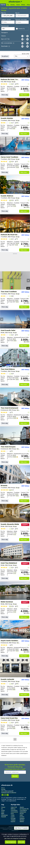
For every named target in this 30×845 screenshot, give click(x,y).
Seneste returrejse (21, 19)
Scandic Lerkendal (7, 679)
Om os (3, 787)
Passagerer (4, 32)
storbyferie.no (15, 830)
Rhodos (22, 813)
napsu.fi (11, 829)
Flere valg (5, 95)
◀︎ (1, 68)
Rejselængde (5, 26)
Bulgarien (22, 818)
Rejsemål (3, 816)
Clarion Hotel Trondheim (9, 157)
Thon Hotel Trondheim (9, 291)
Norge (13, 81)
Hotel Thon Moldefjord (9, 563)
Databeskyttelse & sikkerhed (8, 792)
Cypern (13, 816)
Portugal (13, 818)
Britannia (4, 485)
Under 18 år (14, 807)
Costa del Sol (14, 812)
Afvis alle (21, 842)
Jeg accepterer (10, 842)
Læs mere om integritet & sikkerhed (15, 838)
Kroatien (22, 816)
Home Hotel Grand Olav (9, 718)
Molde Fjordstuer (7, 602)
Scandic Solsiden (7, 118)
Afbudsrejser (4, 815)
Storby (13, 4)
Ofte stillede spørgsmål (7, 791)
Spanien (22, 807)
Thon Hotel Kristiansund (9, 408)
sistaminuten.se (10, 828)
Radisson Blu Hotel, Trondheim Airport (14, 79)
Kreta (12, 813)
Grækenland (23, 812)
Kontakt (3, 789)
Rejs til (17, 13)
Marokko (22, 820)
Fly (8, 4)
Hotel (18, 4)
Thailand (13, 820)
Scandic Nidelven (7, 196)
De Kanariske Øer (24, 808)
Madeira (22, 821)
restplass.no (3, 828)
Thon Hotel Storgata (8, 447)
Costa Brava (14, 810)
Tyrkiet (12, 815)
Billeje (23, 4)
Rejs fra (3, 13)
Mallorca (13, 808)
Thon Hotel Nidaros (8, 369)
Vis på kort (5, 56)
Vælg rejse (24, 95)
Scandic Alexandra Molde (10, 524)
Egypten (13, 821)
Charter (3, 4)
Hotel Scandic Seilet (8, 330)
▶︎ (28, 68)
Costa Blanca (23, 810)
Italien (21, 815)
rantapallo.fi (5, 829)
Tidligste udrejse (6, 19)
